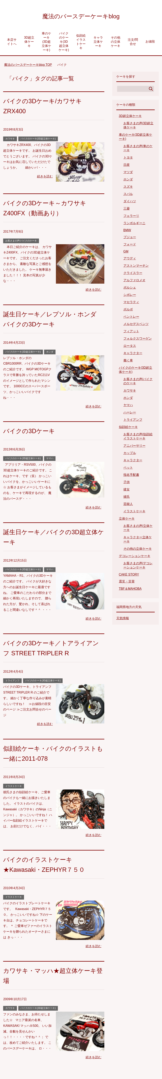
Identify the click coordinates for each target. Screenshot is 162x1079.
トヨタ (128, 158)
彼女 (126, 490)
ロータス (129, 346)
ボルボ (128, 310)
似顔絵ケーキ (128, 428)
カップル (129, 454)
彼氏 (126, 497)
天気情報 (122, 619)
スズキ (128, 187)
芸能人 (128, 505)
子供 (126, 483)
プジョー (129, 238)
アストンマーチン (136, 266)
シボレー (129, 295)
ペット (128, 468)
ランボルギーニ (134, 224)
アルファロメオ (134, 281)
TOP (28, 65)
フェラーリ (131, 216)
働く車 (128, 361)
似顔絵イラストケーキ (81, 43)
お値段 (150, 42)
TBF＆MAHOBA (130, 589)
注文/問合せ (133, 42)
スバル (128, 195)
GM (126, 252)
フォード (129, 245)
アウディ (129, 259)
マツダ (128, 173)
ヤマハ (49, 459)
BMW (127, 231)
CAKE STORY (129, 575)
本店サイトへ (12, 42)
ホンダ (49, 352)
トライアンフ (12, 681)
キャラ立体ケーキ (98, 42)
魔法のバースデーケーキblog (81, 16)
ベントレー (131, 317)
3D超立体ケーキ (29, 42)
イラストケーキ (13, 787)
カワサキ (10, 139)
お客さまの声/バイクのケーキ (21, 241)
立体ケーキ (127, 519)
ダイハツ (129, 202)
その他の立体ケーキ (115, 42)
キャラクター (132, 354)
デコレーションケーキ (134, 557)
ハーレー (129, 413)
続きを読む (45, 177)
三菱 (126, 209)
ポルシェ (129, 288)
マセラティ (131, 303)
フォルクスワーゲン (137, 339)
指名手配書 (131, 475)
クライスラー (132, 274)
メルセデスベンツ (136, 325)
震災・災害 (127, 582)
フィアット (131, 332)
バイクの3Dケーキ (31, 432)
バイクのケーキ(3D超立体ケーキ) (63, 43)
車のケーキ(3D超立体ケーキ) (46, 43)
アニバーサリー (134, 446)
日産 (126, 165)
